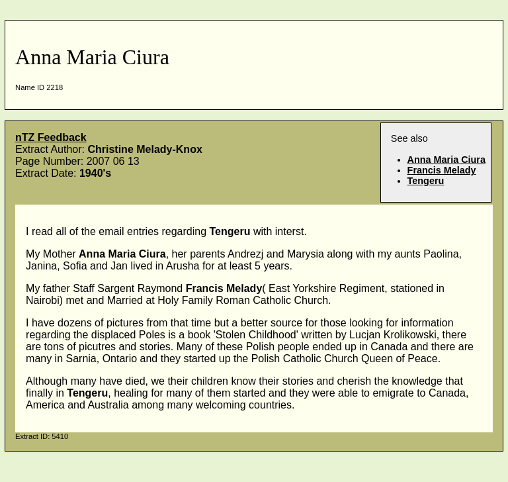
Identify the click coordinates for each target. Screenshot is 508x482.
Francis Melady (441, 170)
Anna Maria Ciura (446, 159)
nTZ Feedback (51, 137)
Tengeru (425, 180)
